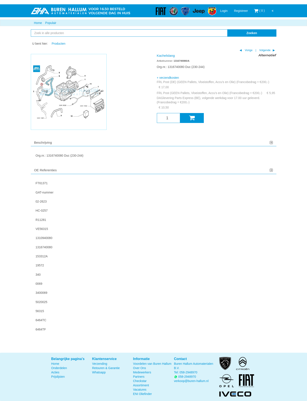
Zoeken (251, 33)
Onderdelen (59, 368)
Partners (139, 376)
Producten (58, 43)
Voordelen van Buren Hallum (152, 363)
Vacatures (139, 389)
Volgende (265, 50)
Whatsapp (99, 372)
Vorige (248, 50)
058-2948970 (188, 372)
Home (38, 23)
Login (224, 11)
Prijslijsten (58, 376)
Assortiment (141, 385)
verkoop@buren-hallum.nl (191, 381)
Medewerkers (142, 372)
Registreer (241, 11)
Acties (55, 372)
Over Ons (139, 368)
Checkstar (140, 381)
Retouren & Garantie (106, 368)
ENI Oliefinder (142, 394)
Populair (50, 23)
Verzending (99, 363)
